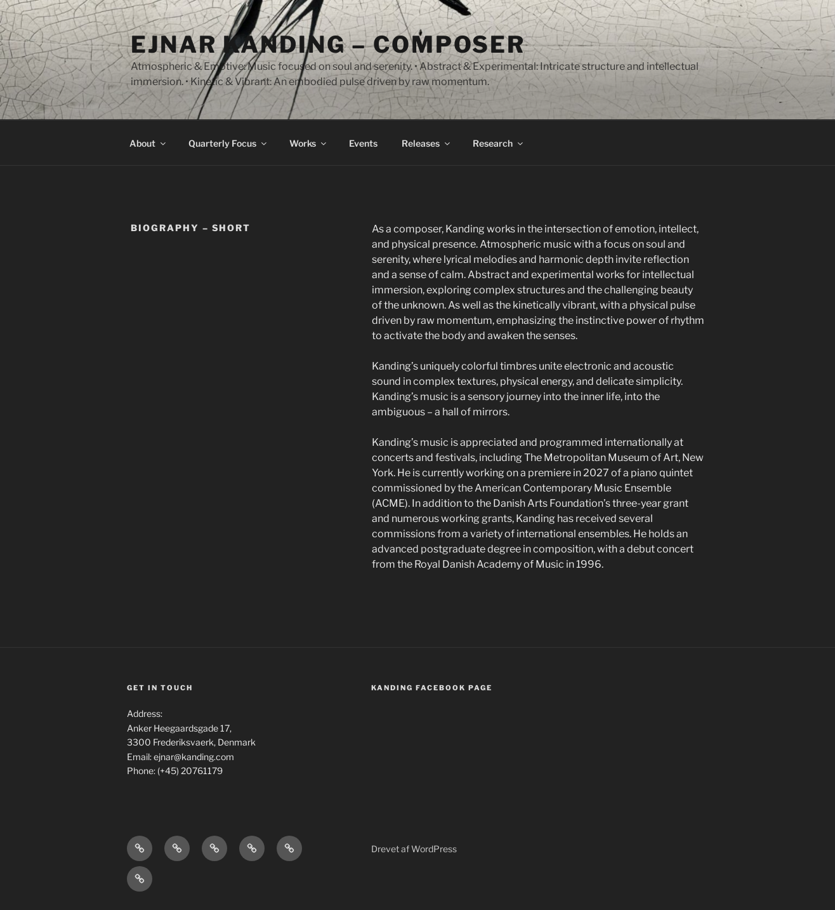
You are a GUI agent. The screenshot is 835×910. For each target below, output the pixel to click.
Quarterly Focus (228, 143)
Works (308, 143)
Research (499, 143)
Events (363, 143)
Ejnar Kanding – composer (328, 44)
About (148, 143)
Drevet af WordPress (414, 848)
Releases (427, 143)
